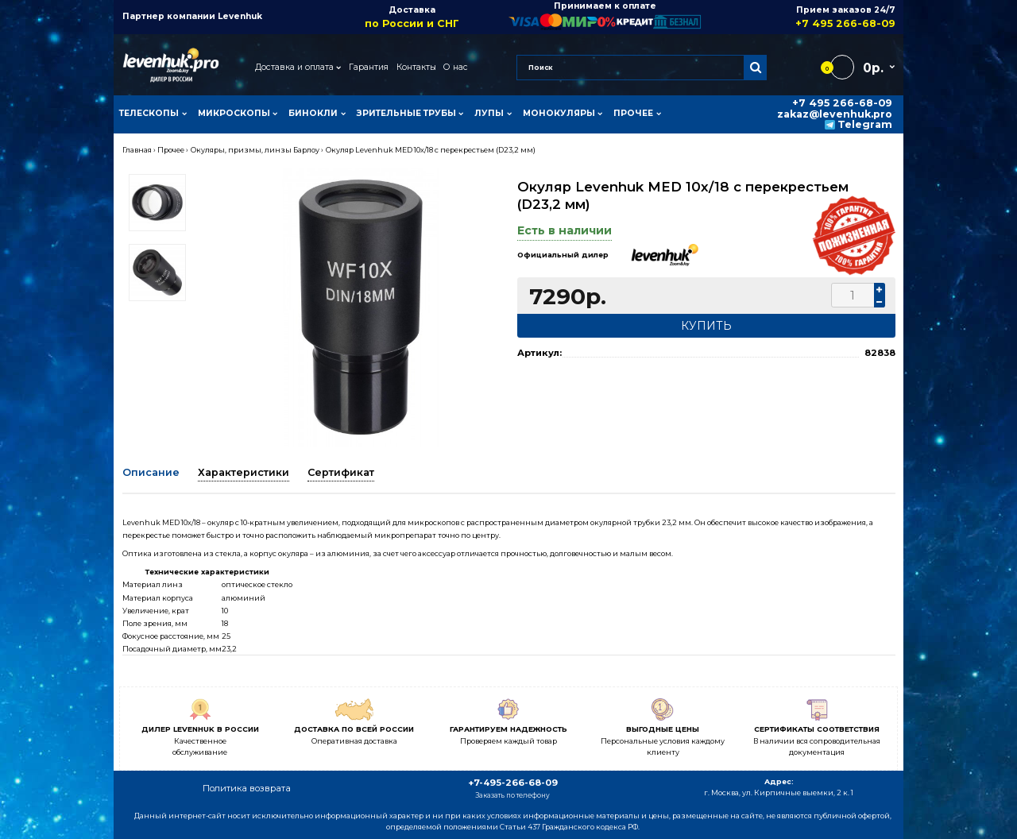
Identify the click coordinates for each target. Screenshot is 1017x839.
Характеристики (243, 472)
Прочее (170, 149)
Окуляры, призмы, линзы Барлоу (255, 149)
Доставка (411, 17)
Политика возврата (247, 788)
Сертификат (340, 472)
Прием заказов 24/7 (798, 17)
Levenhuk (240, 16)
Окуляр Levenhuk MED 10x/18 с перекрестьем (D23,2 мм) (431, 149)
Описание (151, 472)
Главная (137, 149)
